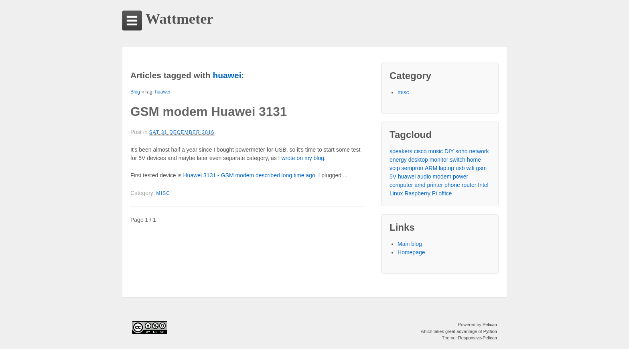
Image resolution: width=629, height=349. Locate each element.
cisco (420, 151)
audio (424, 176)
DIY (449, 151)
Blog (135, 92)
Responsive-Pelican (477, 337)
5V (393, 176)
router (469, 185)
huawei (162, 92)
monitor (439, 159)
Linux (396, 193)
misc (163, 193)
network (479, 151)
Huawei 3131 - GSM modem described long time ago (249, 175)
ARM (431, 168)
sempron (412, 168)
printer (435, 185)
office (445, 193)
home (474, 159)
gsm (481, 168)
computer (401, 185)
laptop (446, 168)
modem (441, 176)
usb (460, 168)
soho (461, 151)
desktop (418, 159)
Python (490, 331)
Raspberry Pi (420, 193)
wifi (470, 168)
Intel (483, 185)
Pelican (490, 324)
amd (419, 185)
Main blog (410, 244)
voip (395, 168)
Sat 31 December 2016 (182, 132)
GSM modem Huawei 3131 (208, 111)
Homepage (411, 252)
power (460, 176)
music (435, 151)
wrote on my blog (302, 158)
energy (398, 159)
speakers (401, 151)
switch (457, 159)
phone (452, 185)
